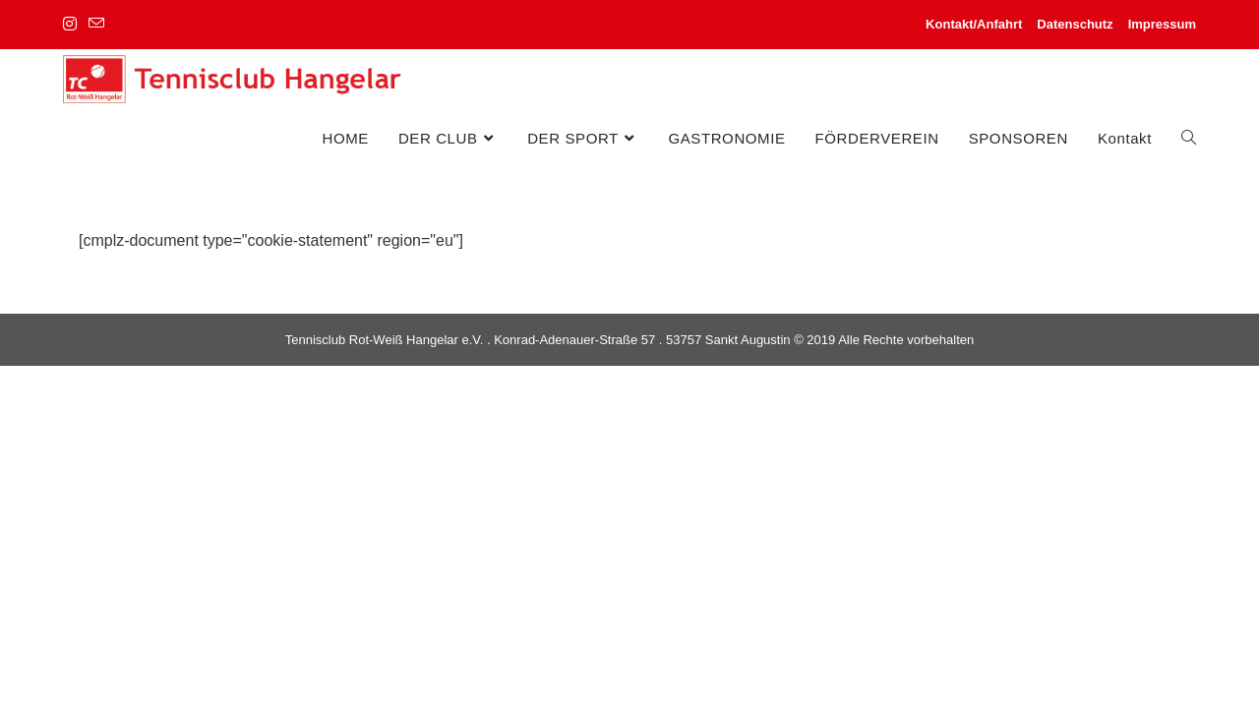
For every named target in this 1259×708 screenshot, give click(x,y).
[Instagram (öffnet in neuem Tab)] (73, 24)
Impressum (1162, 24)
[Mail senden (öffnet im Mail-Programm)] (96, 24)
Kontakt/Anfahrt (974, 24)
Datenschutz (1074, 24)
